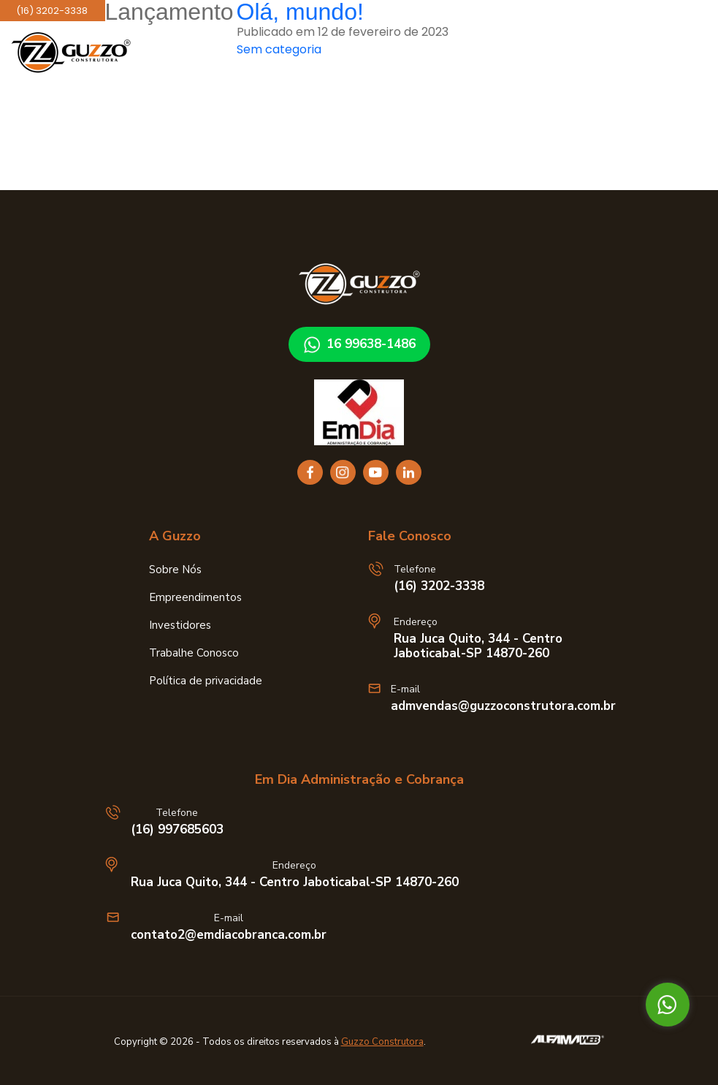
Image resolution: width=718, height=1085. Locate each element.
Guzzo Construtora (382, 1041)
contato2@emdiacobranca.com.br (228, 935)
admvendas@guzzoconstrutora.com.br (503, 706)
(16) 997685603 (177, 830)
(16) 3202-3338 (439, 586)
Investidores (180, 625)
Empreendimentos (195, 597)
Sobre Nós (175, 569)
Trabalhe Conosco (194, 653)
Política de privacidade (205, 680)
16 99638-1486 (359, 345)
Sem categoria (279, 49)
